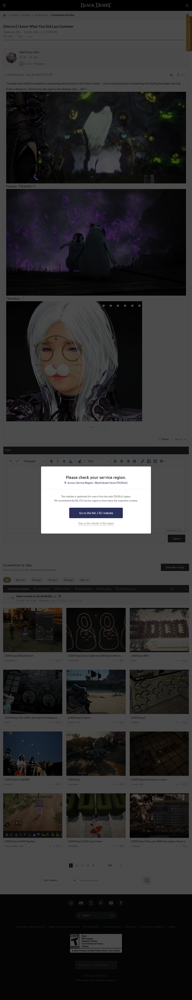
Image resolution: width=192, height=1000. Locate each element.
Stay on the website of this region (96, 523)
